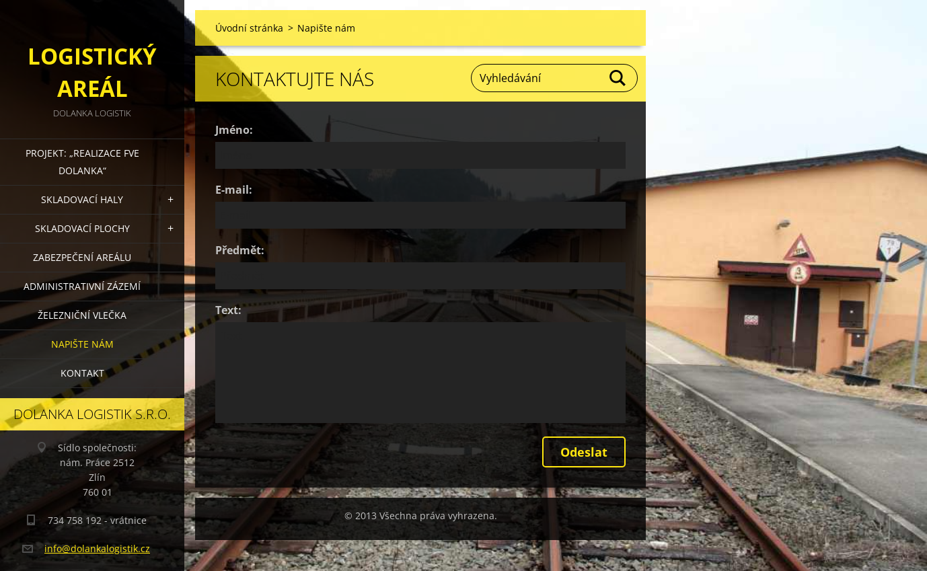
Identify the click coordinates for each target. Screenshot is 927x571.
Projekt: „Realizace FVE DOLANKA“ (82, 162)
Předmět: (239, 250)
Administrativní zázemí (82, 286)
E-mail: (233, 189)
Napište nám (82, 344)
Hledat (618, 78)
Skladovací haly (82, 199)
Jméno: (234, 129)
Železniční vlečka (82, 315)
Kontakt (82, 373)
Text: (228, 310)
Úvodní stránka (249, 28)
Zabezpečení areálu (82, 257)
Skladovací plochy (82, 228)
